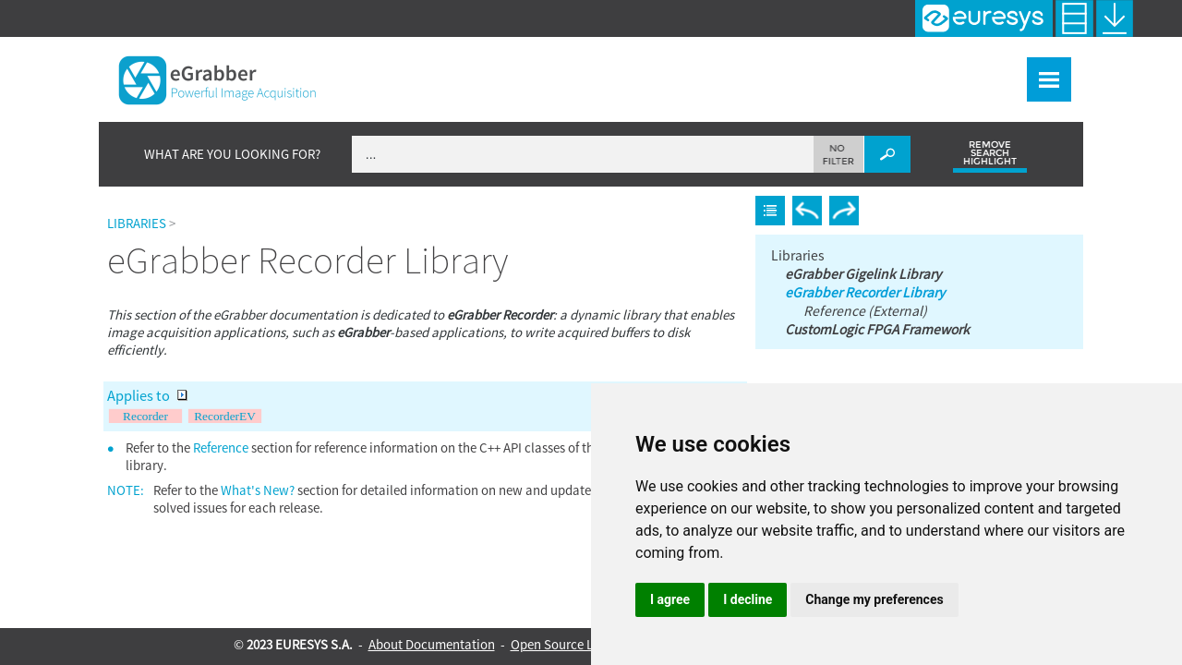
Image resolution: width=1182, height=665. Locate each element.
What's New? (531, 69)
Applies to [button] (147, 386)
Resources (1022, 69)
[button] (839, 145)
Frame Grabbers (750, 69)
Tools (940, 69)
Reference (220, 438)
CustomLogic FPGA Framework (875, 317)
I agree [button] (670, 599)
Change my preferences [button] (874, 599)
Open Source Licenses (572, 644)
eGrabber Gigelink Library (861, 262)
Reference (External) (863, 299)
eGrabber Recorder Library (863, 281)
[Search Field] (631, 145)
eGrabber (635, 69)
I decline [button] (747, 599)
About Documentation (431, 644)
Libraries (863, 69)
